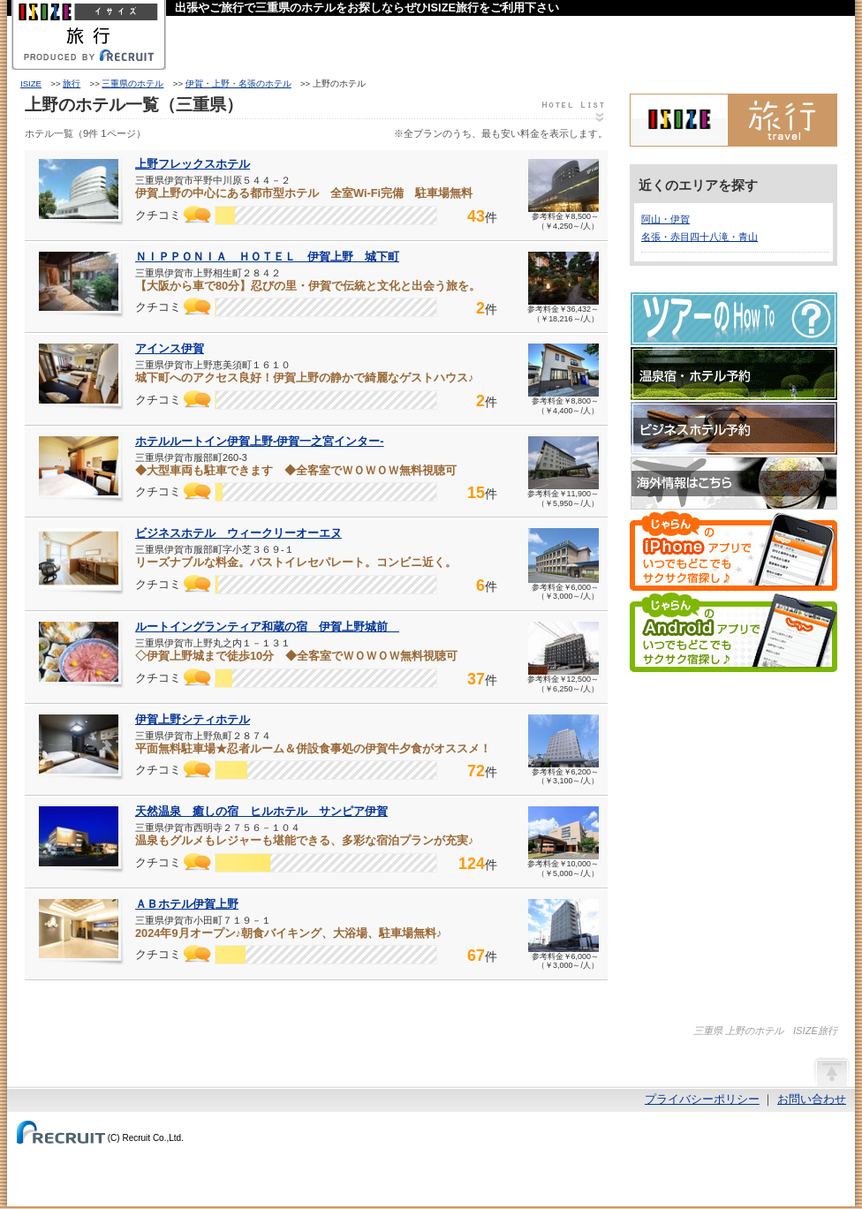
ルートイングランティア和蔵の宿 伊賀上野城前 (267, 626)
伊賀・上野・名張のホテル (238, 83)
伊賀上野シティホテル (192, 719)
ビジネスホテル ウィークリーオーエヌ (238, 533)
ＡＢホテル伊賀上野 (186, 904)
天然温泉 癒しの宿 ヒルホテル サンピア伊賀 (261, 811)
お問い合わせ (811, 1099)
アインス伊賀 (169, 348)
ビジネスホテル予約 (734, 428)
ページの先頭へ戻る (831, 1071)
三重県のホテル (132, 83)
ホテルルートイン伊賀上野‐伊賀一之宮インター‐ (259, 441)
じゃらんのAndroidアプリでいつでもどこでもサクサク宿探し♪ (733, 632)
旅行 (71, 83)
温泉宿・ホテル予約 (734, 373)
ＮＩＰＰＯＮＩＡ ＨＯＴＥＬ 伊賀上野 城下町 (267, 256)
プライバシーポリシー (702, 1099)
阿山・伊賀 (665, 219)
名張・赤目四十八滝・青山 (699, 236)
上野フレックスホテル (192, 163)
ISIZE (31, 83)
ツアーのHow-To (734, 318)
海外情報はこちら (734, 483)
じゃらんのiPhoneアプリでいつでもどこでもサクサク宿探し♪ (733, 551)
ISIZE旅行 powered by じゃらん (733, 120)
